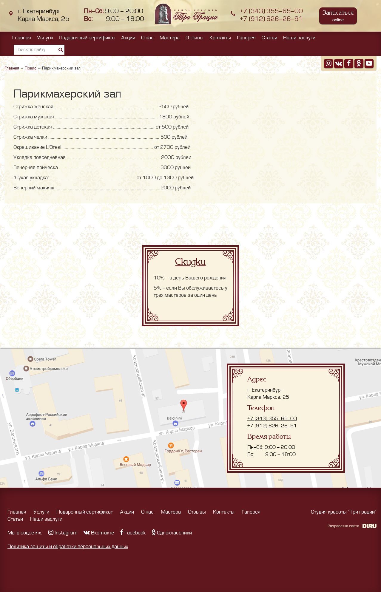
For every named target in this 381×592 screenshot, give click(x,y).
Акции (128, 38)
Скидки (190, 261)
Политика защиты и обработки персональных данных (67, 546)
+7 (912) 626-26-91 (271, 19)
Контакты (220, 38)
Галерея (246, 38)
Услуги (45, 38)
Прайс (30, 68)
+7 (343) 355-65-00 (271, 11)
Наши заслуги (299, 38)
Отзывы (194, 38)
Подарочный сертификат (87, 38)
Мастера (170, 38)
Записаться (338, 15)
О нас (147, 38)
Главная (21, 38)
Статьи (269, 38)
